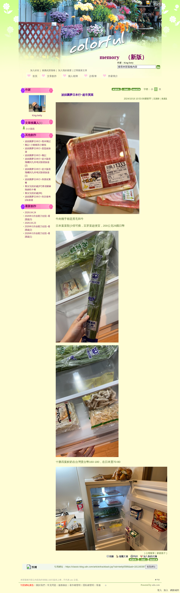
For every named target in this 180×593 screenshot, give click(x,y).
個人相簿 (73, 76)
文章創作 (52, 76)
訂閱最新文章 (80, 70)
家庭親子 (161, 553)
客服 (98, 585)
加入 (166, 590)
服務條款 (62, 585)
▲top (157, 579)
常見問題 (51, 585)
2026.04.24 (30, 212)
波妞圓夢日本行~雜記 (35, 155)
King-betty (37, 115)
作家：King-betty (125, 62)
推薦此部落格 (48, 70)
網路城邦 (155, 2)
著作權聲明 (75, 585)
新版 (136, 57)
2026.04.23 (30, 223)
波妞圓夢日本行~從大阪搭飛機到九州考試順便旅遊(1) (38, 172)
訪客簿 (93, 76)
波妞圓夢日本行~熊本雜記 (38, 141)
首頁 (35, 76)
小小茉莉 (30, 129)
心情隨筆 (150, 553)
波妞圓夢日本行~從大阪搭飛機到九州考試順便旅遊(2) (38, 162)
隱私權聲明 (88, 585)
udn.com (156, 585)
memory (109, 57)
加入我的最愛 (65, 70)
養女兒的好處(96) (33, 193)
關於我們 (40, 585)
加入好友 (34, 70)
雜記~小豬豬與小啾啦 (35, 145)
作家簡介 (113, 76)
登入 (159, 590)
